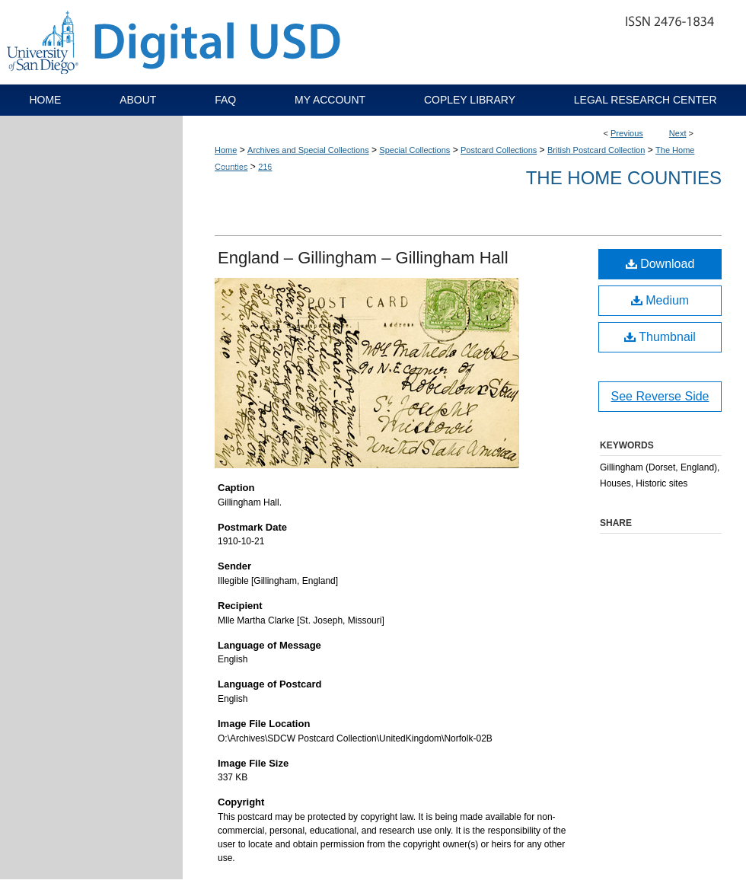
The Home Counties (624, 177)
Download (660, 263)
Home (226, 150)
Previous (627, 133)
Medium (660, 300)
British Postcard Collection (596, 150)
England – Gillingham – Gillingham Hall (363, 257)
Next (678, 133)
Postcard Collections (499, 150)
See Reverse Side (660, 396)
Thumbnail (660, 336)
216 (265, 166)
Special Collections (414, 150)
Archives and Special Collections (308, 150)
